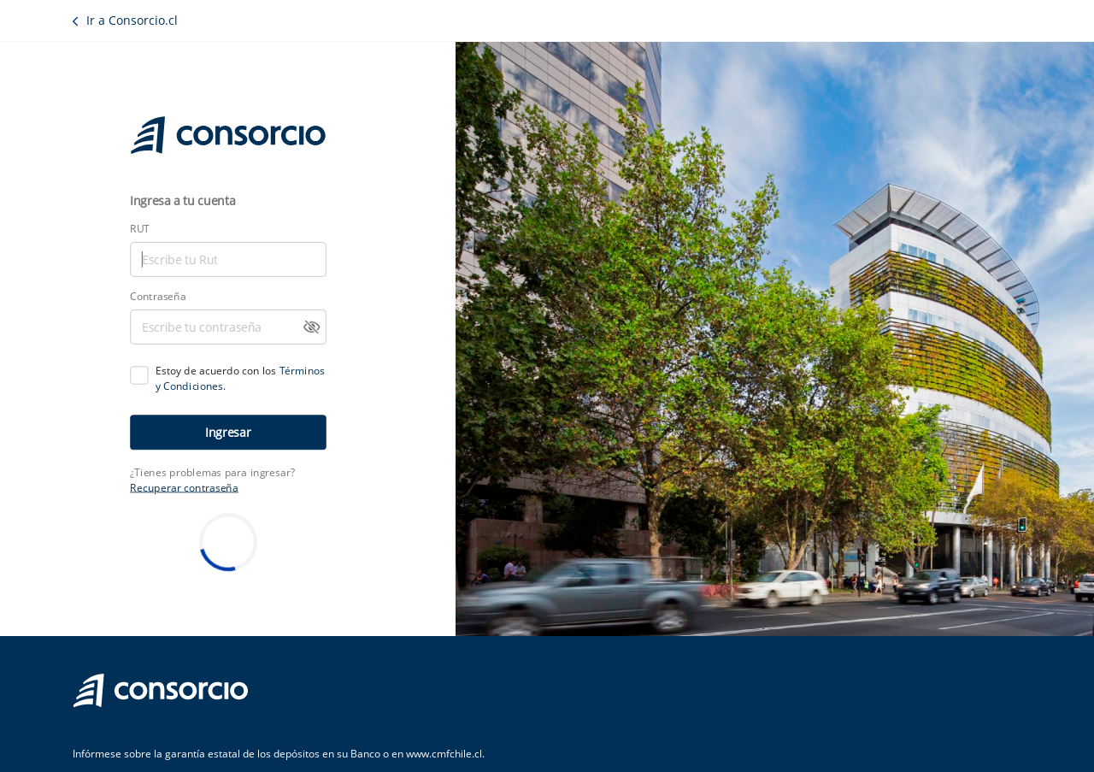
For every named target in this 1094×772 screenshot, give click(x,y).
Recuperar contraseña (184, 487)
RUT (140, 228)
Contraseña (157, 296)
